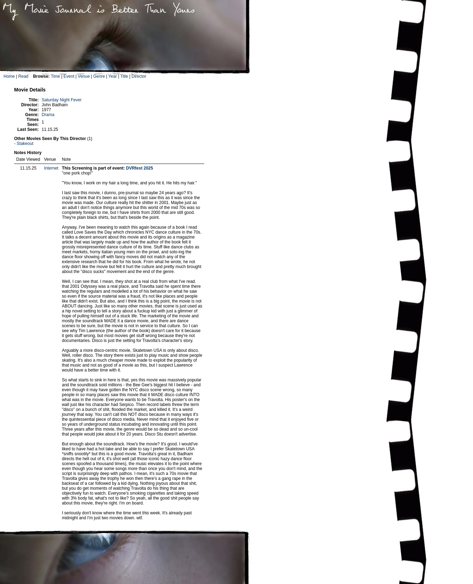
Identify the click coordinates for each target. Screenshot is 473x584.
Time (55, 76)
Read (23, 76)
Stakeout (25, 143)
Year (112, 76)
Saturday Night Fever (61, 99)
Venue (84, 76)
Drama (48, 114)
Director (138, 76)
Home (9, 76)
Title (124, 76)
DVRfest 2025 (139, 168)
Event (68, 76)
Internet (51, 168)
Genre (99, 76)
